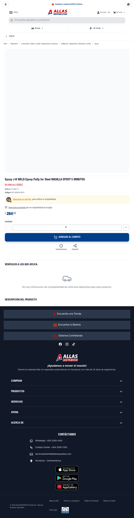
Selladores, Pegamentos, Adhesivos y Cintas (76, 44)
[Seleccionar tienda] (96, 28)
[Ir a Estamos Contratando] (67, 336)
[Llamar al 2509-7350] (5, 4)
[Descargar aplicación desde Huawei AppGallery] (67, 486)
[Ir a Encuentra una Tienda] (67, 314)
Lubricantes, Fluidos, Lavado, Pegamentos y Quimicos (39, 44)
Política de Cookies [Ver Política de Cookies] (109, 501)
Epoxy (96, 44)
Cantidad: (8, 222)
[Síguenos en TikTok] (73, 344)
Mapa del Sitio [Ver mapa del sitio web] (54, 501)
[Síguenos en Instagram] (67, 344)
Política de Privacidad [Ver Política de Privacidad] (91, 501)
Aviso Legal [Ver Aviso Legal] (53, 510)
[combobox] (67, 20)
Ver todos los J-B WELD (14, 185)
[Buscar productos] (11, 20)
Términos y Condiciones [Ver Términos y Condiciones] (71, 501)
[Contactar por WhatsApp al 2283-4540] (128, 4)
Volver (10, 36)
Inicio (5, 44)
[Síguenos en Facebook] (60, 344)
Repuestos (14, 44)
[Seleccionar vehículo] (37, 28)
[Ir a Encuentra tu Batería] (67, 325)
